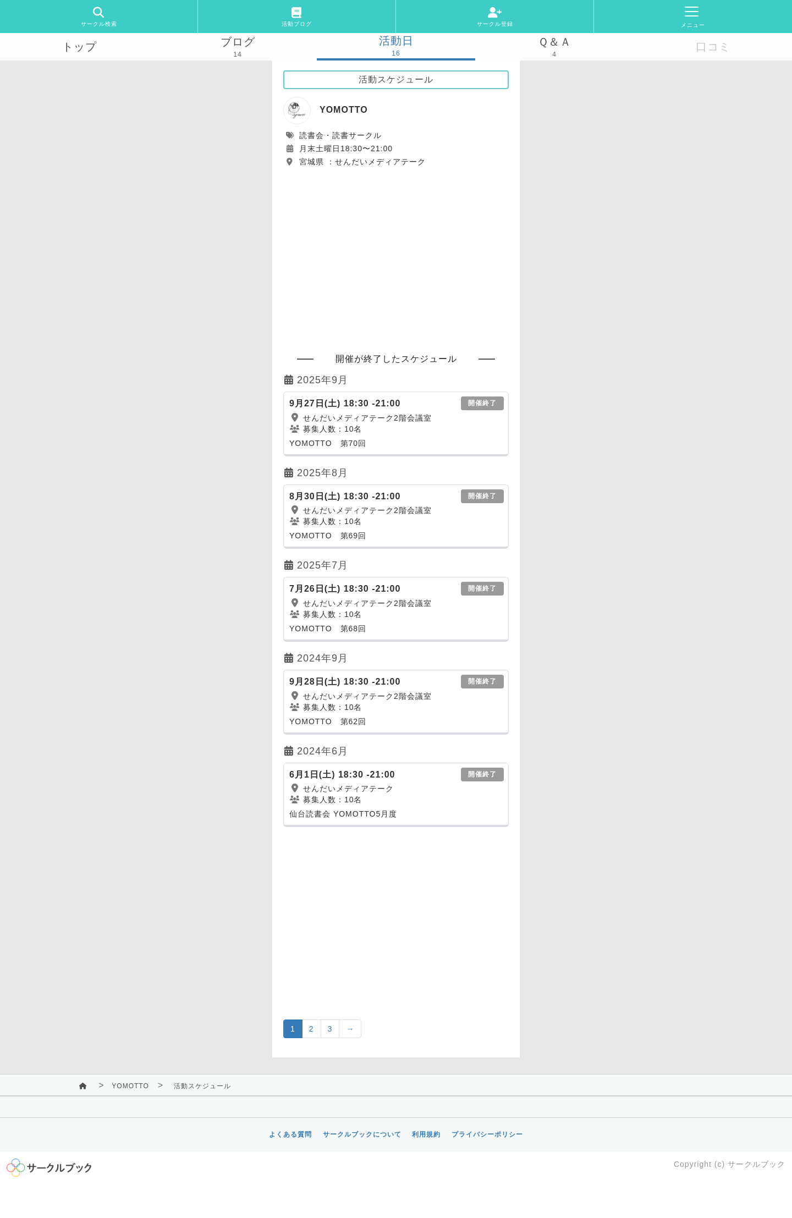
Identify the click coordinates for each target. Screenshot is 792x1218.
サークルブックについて (362, 1134)
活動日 (396, 41)
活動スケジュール (202, 1086)
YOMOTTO (130, 1086)
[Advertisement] (396, 255)
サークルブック (756, 1164)
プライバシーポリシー (487, 1134)
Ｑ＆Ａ (554, 42)
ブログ (238, 42)
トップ (79, 47)
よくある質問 (290, 1134)
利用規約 (426, 1134)
